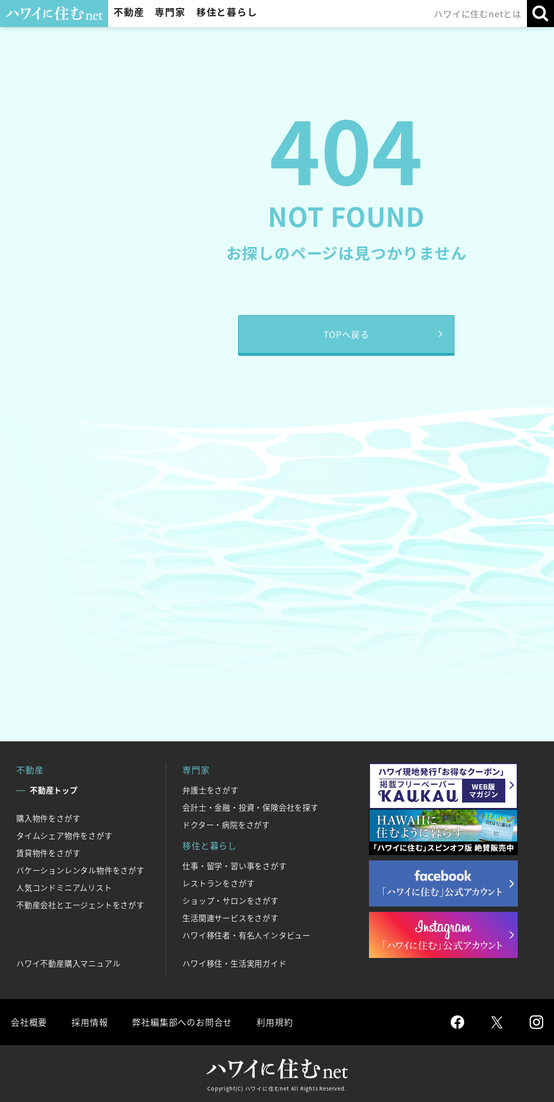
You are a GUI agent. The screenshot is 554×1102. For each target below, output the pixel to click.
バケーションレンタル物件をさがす (80, 870)
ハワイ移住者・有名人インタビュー (246, 935)
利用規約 (274, 1021)
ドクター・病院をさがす (226, 825)
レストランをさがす (218, 883)
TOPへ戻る (347, 334)
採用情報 (89, 1021)
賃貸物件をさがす (48, 853)
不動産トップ (54, 790)
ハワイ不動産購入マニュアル (68, 963)
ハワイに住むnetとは (478, 13)
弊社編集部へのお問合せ (182, 1021)
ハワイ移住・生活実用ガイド (234, 963)
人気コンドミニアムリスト (64, 888)
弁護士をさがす (210, 790)
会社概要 (29, 1021)
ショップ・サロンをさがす (230, 901)
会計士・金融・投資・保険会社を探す (250, 807)
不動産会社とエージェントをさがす (80, 905)
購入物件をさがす (48, 818)
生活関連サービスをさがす (230, 918)
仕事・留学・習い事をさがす (234, 866)
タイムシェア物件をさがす (64, 836)
